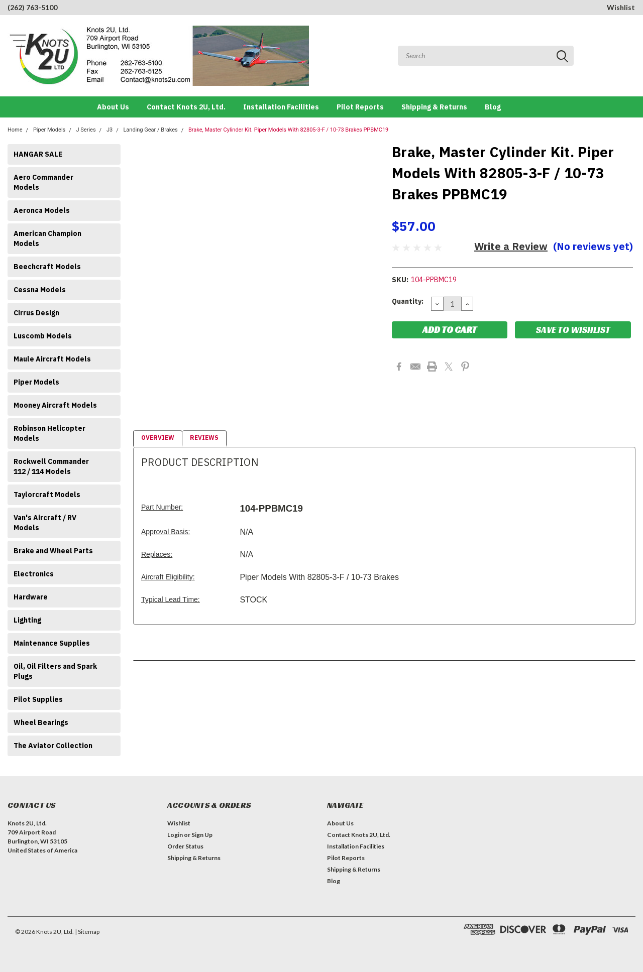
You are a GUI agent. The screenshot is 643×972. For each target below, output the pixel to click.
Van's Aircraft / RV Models (45, 522)
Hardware (31, 596)
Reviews (204, 437)
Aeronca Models (42, 210)
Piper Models (49, 130)
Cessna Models (40, 289)
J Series (86, 130)
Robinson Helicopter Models (49, 433)
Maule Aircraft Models (52, 358)
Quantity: (407, 301)
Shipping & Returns (434, 106)
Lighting (27, 620)
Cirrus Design (36, 312)
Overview (157, 437)
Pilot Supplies (38, 699)
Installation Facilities (281, 106)
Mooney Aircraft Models (55, 405)
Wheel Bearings (41, 722)
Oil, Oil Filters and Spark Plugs (55, 671)
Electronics (34, 573)
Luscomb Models (43, 335)
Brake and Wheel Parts (53, 550)
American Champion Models (47, 238)
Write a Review (511, 246)
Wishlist (621, 7)
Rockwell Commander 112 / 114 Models (51, 466)
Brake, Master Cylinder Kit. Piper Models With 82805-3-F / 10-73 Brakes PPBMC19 (288, 130)
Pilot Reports (360, 106)
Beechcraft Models (47, 266)
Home (15, 130)
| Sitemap (87, 931)
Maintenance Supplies (52, 643)
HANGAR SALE (38, 154)
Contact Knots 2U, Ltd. (186, 106)
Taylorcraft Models (47, 494)
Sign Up (201, 834)
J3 (109, 130)
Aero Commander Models (43, 182)
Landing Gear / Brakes (150, 130)
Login (175, 834)
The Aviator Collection (53, 745)
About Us (113, 106)
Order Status (185, 846)
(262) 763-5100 (32, 7)
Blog (493, 106)
